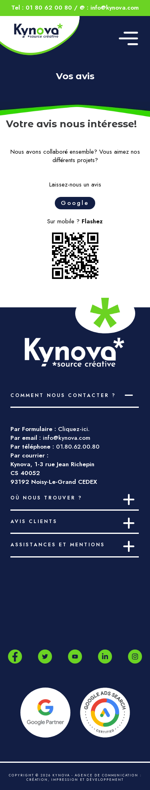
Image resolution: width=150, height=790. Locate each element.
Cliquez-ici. (74, 429)
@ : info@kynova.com (109, 7)
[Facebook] (15, 656)
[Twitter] (45, 656)
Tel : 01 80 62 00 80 (41, 7)
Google (75, 203)
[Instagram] (135, 657)
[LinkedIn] (105, 657)
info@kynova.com (66, 437)
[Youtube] (75, 656)
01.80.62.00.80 (78, 446)
